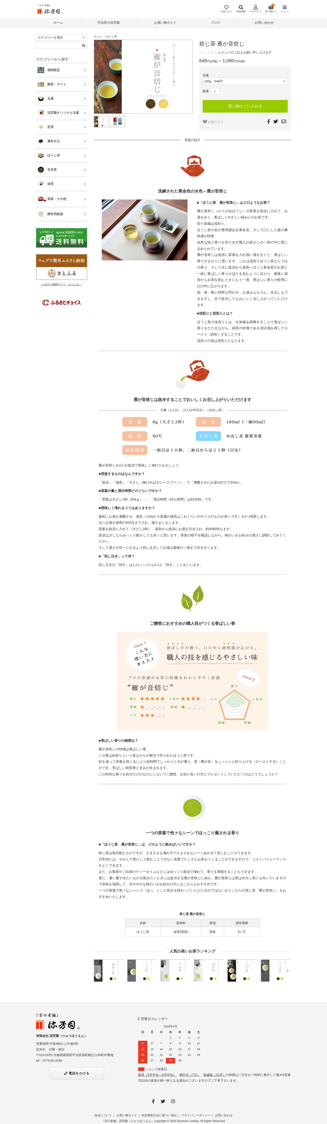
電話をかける (77, 1073)
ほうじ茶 (111, 36)
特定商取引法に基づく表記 (159, 1115)
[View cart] (270, 9)
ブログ (215, 22)
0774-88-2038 (52, 1060)
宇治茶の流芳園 (108, 22)
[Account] (254, 9)
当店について (103, 1115)
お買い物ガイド (165, 22)
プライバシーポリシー (196, 1115)
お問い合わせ (264, 22)
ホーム (58, 22)
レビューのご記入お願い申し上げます (245, 52)
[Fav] (224, 9)
